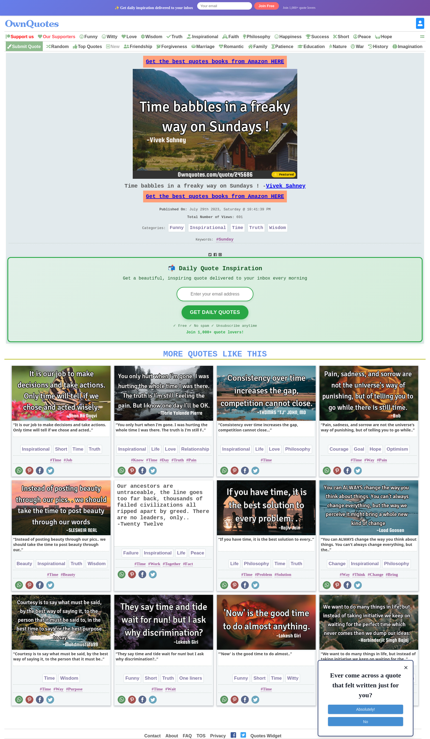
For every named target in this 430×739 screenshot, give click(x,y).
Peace (364, 36)
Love (131, 36)
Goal (359, 466)
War (360, 46)
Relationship (195, 466)
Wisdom (153, 36)
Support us (22, 36)
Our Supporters (59, 36)
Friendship (141, 46)
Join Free (267, 6)
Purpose (75, 706)
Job (69, 477)
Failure (131, 570)
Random (60, 46)
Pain (192, 477)
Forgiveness (174, 46)
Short (343, 36)
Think (359, 591)
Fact (189, 581)
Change (337, 580)
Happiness (290, 36)
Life (155, 466)
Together (172, 581)
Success (320, 36)
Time (237, 237)
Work (155, 581)
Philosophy (258, 36)
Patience (284, 46)
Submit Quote (26, 46)
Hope (386, 36)
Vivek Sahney (285, 190)
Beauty (24, 580)
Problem (264, 591)
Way (370, 477)
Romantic (234, 46)
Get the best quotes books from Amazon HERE (215, 63)
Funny (91, 36)
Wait (171, 706)
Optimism (397, 466)
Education (314, 46)
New (115, 46)
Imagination (410, 46)
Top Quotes (90, 46)
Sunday (226, 250)
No (365, 718)
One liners (190, 695)
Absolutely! (365, 706)
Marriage (205, 46)
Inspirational (205, 36)
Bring (393, 591)
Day (165, 477)
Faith (233, 36)
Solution (284, 591)
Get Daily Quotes (215, 326)
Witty (112, 36)
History (380, 46)
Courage (339, 466)
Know (138, 477)
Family (260, 46)
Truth (176, 36)
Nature (340, 46)
